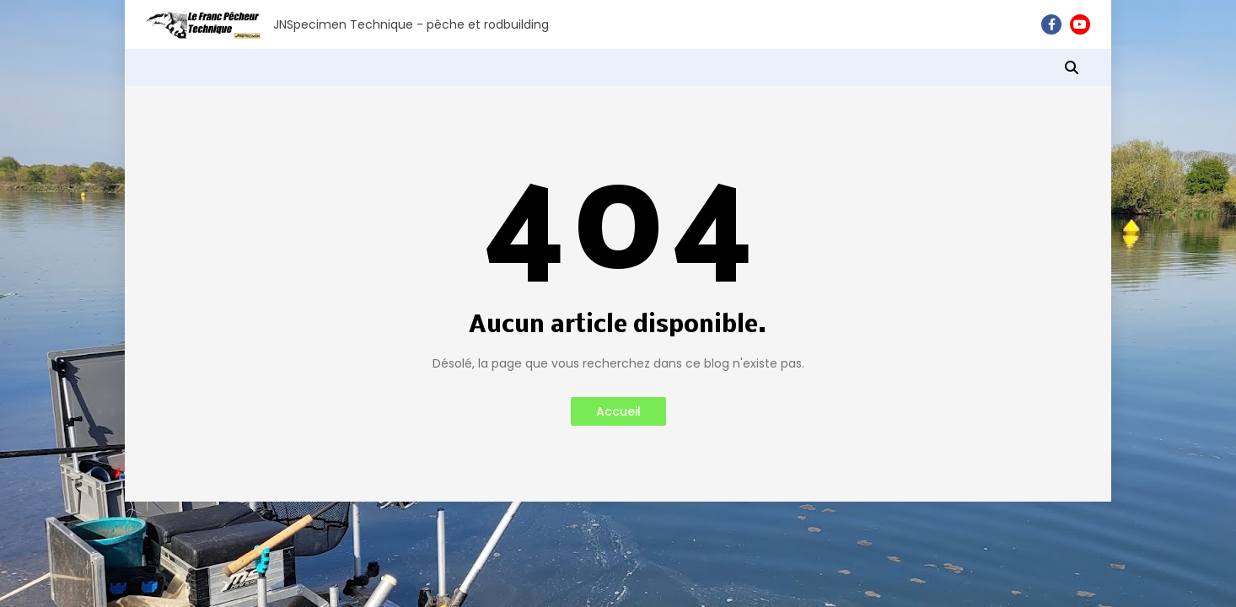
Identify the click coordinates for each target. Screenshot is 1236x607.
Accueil (618, 411)
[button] (1071, 67)
